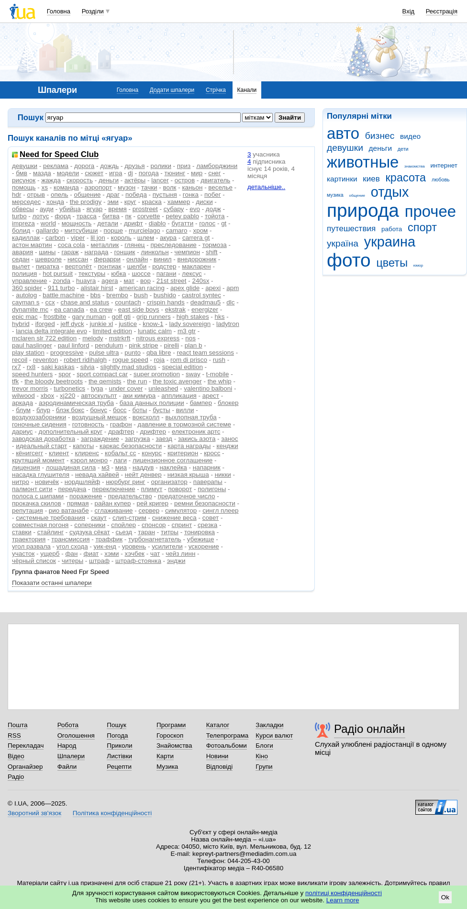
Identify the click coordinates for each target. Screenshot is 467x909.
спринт (182, 524)
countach (128, 302)
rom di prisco (188, 359)
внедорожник (196, 259)
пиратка (47, 266)
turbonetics (69, 388)
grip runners (153, 316)
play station (28, 352)
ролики (161, 165)
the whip (220, 381)
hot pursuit (58, 273)
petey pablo (182, 216)
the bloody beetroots (53, 381)
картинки (342, 179)
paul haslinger (32, 345)
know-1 (153, 323)
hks (220, 316)
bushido (165, 295)
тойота (215, 216)
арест (210, 395)
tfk (15, 381)
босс (120, 410)
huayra (86, 280)
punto (132, 352)
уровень (134, 546)
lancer (160, 180)
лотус (41, 216)
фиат (91, 553)
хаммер (178, 201)
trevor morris (30, 388)
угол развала (31, 546)
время (117, 209)
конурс (152, 453)
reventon (45, 359)
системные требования (50, 517)
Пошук (116, 725)
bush (141, 295)
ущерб (49, 553)
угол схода (72, 546)
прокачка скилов (36, 503)
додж (213, 209)
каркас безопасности (131, 445)
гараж (69, 252)
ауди (47, 209)
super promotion (156, 374)
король (121, 237)
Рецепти (119, 766)
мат (128, 280)
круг (130, 201)
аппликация (179, 395)
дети (403, 149)
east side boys (138, 309)
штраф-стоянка (138, 560)
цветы (392, 263)
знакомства (414, 166)
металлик (104, 244)
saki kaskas (57, 366)
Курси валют (274, 735)
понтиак (109, 266)
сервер (149, 510)
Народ (67, 745)
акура (168, 237)
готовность (88, 424)
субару (174, 209)
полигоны (212, 489)
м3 (105, 467)
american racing (142, 288)
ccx (50, 302)
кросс (212, 453)
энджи (176, 560)
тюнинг (175, 173)
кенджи (227, 445)
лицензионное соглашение (172, 460)
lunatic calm (155, 331)
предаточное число (186, 496)
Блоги (264, 745)
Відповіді (219, 766)
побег (212, 194)
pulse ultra (104, 352)
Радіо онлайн (369, 728)
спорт (422, 227)
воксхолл (146, 417)
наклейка (173, 467)
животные (363, 162)
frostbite (55, 316)
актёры (134, 180)
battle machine (63, 295)
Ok (445, 897)
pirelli (171, 345)
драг (113, 194)
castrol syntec (201, 295)
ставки (22, 532)
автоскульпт (99, 395)
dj (130, 173)
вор (145, 280)
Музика (167, 766)
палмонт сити (32, 489)
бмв (21, 173)
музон (126, 187)
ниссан (77, 259)
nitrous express (157, 338)
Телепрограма (227, 735)
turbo (19, 216)
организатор (169, 481)
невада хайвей (97, 474)
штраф (99, 560)
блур (43, 410)
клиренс (87, 453)
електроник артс (196, 431)
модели (68, 173)
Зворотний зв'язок (34, 813)
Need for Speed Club (59, 155)
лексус (191, 273)
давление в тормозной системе (184, 424)
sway (193, 374)
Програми (171, 725)
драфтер (121, 431)
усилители (167, 546)
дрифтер (153, 431)
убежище (200, 539)
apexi (213, 288)
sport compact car (102, 374)
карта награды (189, 445)
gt (223, 223)
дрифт (133, 223)
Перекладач (26, 745)
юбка (118, 273)
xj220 (67, 395)
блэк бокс (70, 410)
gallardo (47, 230)
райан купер (112, 503)
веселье (220, 187)
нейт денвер (143, 474)
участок (23, 553)
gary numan (89, 316)
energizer (204, 309)
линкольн (154, 252)
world (48, 223)
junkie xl (101, 323)
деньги (380, 148)
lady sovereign (190, 323)
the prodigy (86, 201)
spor (64, 374)
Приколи (119, 745)
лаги (120, 460)
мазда (42, 173)
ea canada (69, 309)
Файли (67, 766)
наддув (143, 467)
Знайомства (174, 745)
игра (115, 173)
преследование (174, 244)
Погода (117, 735)
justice (128, 323)
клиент (59, 453)
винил (162, 259)
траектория (28, 539)
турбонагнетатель (154, 539)
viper (78, 237)
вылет (21, 266)
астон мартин (32, 244)
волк (170, 187)
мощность (77, 223)
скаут (99, 517)
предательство (130, 496)
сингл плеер (220, 510)
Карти (165, 756)
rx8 (31, 366)
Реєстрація (441, 11)
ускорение (204, 546)
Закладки (269, 725)
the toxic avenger (177, 381)
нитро (20, 481)
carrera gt (196, 237)
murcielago (144, 230)
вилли (185, 410)
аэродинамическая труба (76, 402)
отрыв (36, 194)
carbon (55, 237)
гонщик (124, 252)
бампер (201, 402)
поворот (180, 489)
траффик (108, 539)
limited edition (112, 331)
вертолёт (78, 266)
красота (406, 177)
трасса (87, 216)
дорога (84, 165)
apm (232, 288)
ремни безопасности (204, 503)
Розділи (93, 11)
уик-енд (105, 546)
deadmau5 (205, 302)
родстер (164, 266)
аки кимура (139, 395)
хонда (55, 201)
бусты (161, 410)
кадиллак (26, 237)
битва (111, 216)
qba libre (158, 352)
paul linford (73, 345)
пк (128, 216)
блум (23, 410)
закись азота (196, 438)
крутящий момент (38, 460)
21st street (171, 280)
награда (96, 252)
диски (204, 201)
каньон (192, 187)
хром (200, 230)
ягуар (95, 209)
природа (363, 210)
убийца (70, 209)
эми (113, 201)
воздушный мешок (99, 417)
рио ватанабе (69, 510)
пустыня (165, 194)
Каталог (218, 725)
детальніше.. (266, 187)
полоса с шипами (38, 496)
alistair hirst (96, 288)
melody (92, 338)
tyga (97, 388)
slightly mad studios (128, 366)
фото (349, 260)
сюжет (94, 173)
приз (183, 165)
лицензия (26, 467)
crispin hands (166, 302)
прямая (78, 503)
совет (210, 517)
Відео (16, 756)
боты (140, 410)
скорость (80, 180)
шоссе (141, 273)
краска (152, 201)
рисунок (23, 180)
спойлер (123, 524)
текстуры (91, 273)
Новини (217, 756)
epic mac (25, 316)
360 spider (27, 288)
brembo (117, 295)
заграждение (100, 438)
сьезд (124, 532)
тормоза (214, 244)
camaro (177, 230)
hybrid (21, 323)
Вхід (408, 11)
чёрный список (34, 560)
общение (357, 195)
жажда (51, 180)
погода (149, 173)
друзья (134, 165)
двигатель (215, 180)
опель (59, 194)
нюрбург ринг (125, 481)
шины (47, 252)
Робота (67, 725)
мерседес (26, 201)
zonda (61, 280)
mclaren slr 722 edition (44, 338)
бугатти (183, 223)
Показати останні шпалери (51, 582)
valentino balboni (208, 388)
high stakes (193, 316)
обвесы (23, 209)
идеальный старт (41, 445)
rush (219, 359)
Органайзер (25, 766)
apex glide (185, 288)
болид (21, 230)
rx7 (16, 366)
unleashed (163, 388)
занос (229, 438)
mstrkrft (119, 338)
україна (342, 243)
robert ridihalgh (85, 359)
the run (137, 381)
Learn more (342, 900)
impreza (23, 223)
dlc (230, 302)
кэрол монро (89, 460)
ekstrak (175, 309)
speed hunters (32, 374)
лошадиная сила (71, 467)
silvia (87, 366)
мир (196, 173)
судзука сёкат (89, 532)
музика (335, 195)
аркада (22, 402)
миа (121, 467)
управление (29, 280)
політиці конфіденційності (343, 893)
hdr (16, 194)
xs (44, 187)
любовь (441, 179)
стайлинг (50, 532)
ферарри (107, 259)
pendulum (109, 345)
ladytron (227, 323)
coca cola (71, 244)
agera (109, 280)
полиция (24, 273)
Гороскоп (169, 735)
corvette (148, 216)
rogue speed (130, 359)
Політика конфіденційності (112, 813)
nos (190, 338)
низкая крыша (188, 474)
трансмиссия (70, 539)
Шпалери (71, 756)
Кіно (262, 756)
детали (107, 223)
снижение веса (174, 517)
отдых (390, 192)
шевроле (48, 259)
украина (389, 241)
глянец (134, 244)
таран (146, 532)
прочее (430, 211)
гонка (191, 194)
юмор (418, 265)
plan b (193, 345)
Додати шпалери (172, 90)
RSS (14, 735)
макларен (196, 266)
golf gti (121, 316)
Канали (247, 90)
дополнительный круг (71, 431)
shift (212, 252)
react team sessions (205, 352)
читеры (72, 560)
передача (72, 489)
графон (121, 424)
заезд (164, 438)
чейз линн (180, 553)
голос (207, 223)
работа (391, 229)
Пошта (17, 725)
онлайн (137, 259)
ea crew (101, 309)
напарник (207, 467)
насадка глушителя (40, 474)
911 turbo (61, 288)
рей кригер (152, 503)
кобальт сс (120, 453)
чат (155, 553)
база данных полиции (152, 402)
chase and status (85, 302)
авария (22, 252)
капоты (83, 445)
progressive (66, 352)
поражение (85, 496)
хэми (111, 553)
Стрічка (216, 90)
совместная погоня (40, 524)
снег (214, 173)
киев (371, 178)
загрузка (137, 438)
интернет (443, 165)
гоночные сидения (39, 424)
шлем (145, 237)
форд (63, 216)
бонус (98, 410)
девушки (345, 148)
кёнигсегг (29, 453)
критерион (182, 453)
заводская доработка (43, 438)
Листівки (119, 756)
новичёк (47, 481)
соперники (89, 524)
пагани (166, 273)
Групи (264, 766)
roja (159, 359)
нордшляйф (82, 481)
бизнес (379, 136)
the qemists (105, 381)
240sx (201, 280)
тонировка (199, 532)
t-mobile (217, 374)
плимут (152, 489)
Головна (58, 11)
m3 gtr (187, 331)
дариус (22, 431)
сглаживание (114, 510)
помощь (24, 187)
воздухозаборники (39, 417)
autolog (26, 295)
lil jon (97, 237)
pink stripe (143, 345)
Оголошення (76, 735)
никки (223, 474)
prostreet (145, 209)
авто (343, 133)
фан (71, 553)
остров (185, 180)
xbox (47, 395)
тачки (149, 187)
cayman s (26, 302)
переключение (113, 489)
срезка (207, 524)
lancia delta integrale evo (51, 331)
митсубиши (81, 230)
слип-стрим (129, 517)
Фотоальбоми (226, 745)
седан (21, 259)
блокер (228, 402)
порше (113, 230)
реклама (55, 165)
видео (410, 136)
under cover (126, 388)
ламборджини (216, 165)
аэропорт (98, 187)
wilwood (23, 395)
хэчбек (135, 553)
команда (66, 187)
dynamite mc (30, 309)
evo (194, 209)
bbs (95, 295)
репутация (27, 510)
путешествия (351, 228)
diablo (157, 223)
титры (169, 532)
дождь (109, 165)
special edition (182, 366)
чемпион (187, 252)
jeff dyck (72, 323)
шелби (136, 266)
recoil (19, 359)
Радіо (16, 776)
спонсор (154, 524)
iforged (45, 323)
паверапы (207, 481)
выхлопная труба (190, 417)
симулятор (181, 510)
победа (136, 194)
